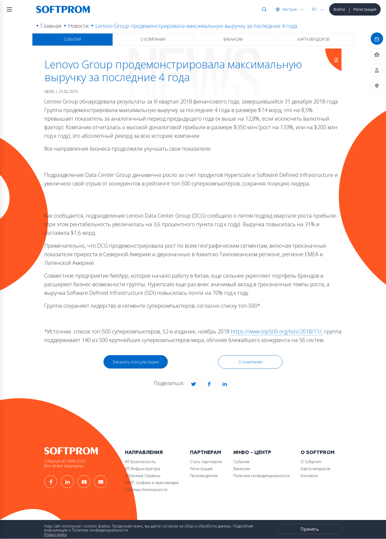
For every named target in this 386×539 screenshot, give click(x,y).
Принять (309, 529)
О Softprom (318, 452)
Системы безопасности (146, 489)
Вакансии (233, 39)
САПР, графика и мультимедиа (152, 482)
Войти (339, 9)
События (72, 39)
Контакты (309, 475)
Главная (50, 25)
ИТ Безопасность (140, 461)
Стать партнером (206, 461)
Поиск (263, 9)
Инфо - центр (252, 452)
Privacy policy (55, 534)
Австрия (289, 9)
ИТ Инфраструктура (142, 468)
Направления (144, 452)
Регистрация (364, 9)
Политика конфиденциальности (261, 475)
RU (314, 9)
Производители (204, 475)
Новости (78, 25)
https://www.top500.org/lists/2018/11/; (277, 331)
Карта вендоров (313, 39)
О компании (152, 39)
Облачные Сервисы (142, 475)
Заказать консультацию (135, 362)
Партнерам (205, 452)
